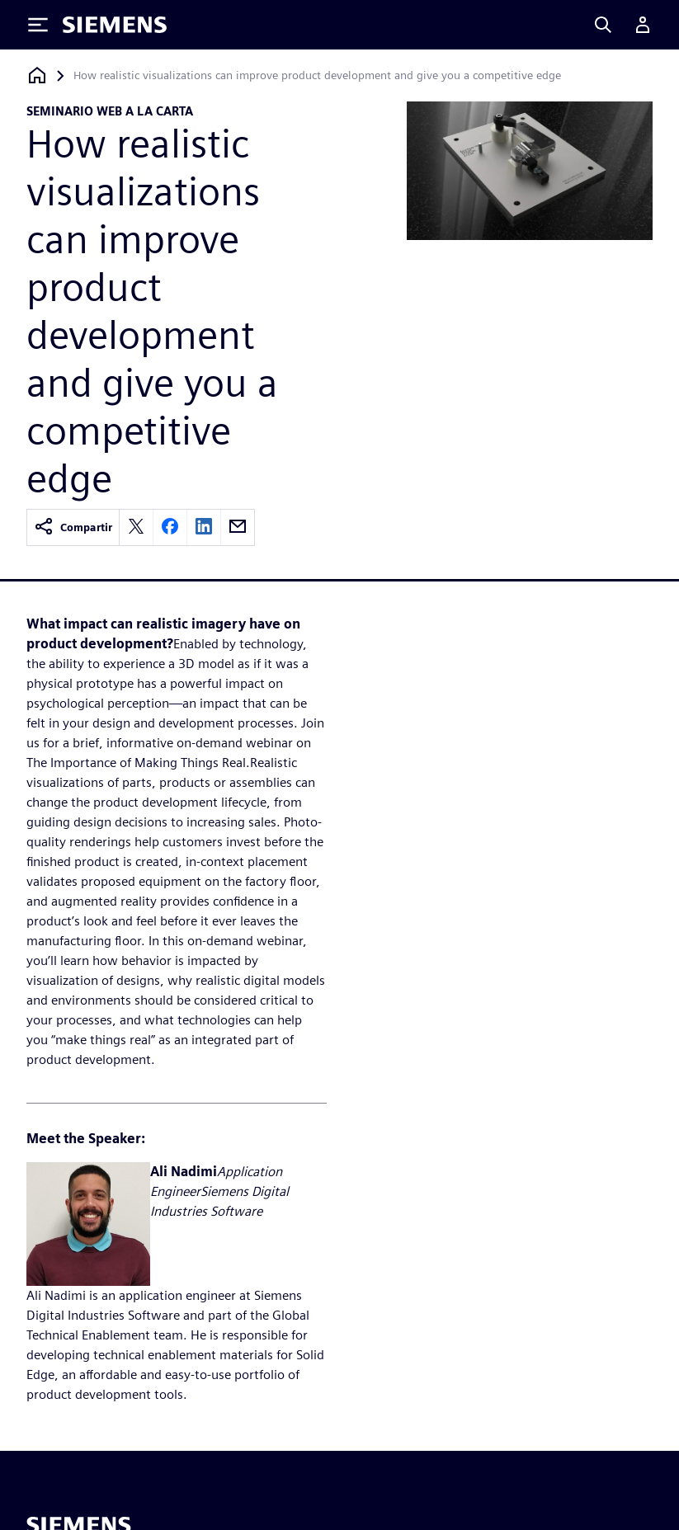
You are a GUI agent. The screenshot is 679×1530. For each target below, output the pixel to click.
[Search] (603, 24)
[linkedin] (203, 527)
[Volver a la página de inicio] (37, 75)
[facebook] (169, 527)
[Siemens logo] (115, 24)
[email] (237, 527)
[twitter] (136, 527)
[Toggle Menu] (38, 24)
